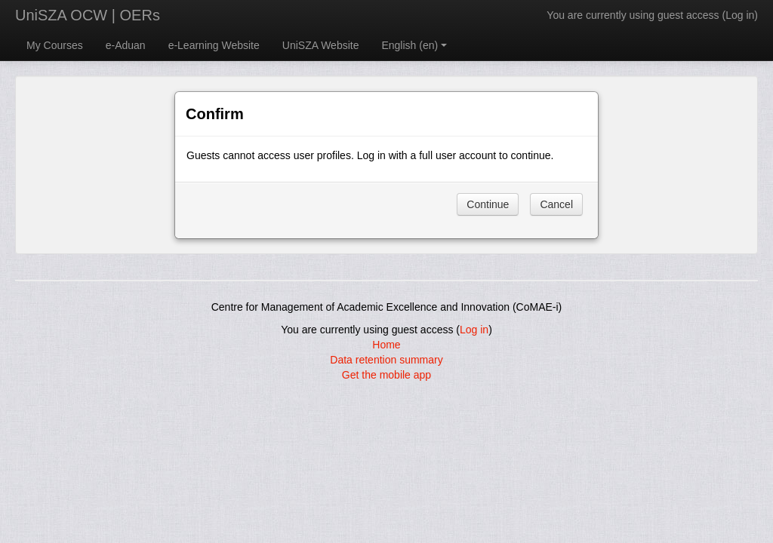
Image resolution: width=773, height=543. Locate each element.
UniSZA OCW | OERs (87, 15)
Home (386, 345)
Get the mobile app (386, 375)
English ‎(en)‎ (414, 45)
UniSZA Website (320, 45)
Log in (739, 15)
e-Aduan (126, 45)
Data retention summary (386, 360)
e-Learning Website (214, 45)
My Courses (54, 45)
